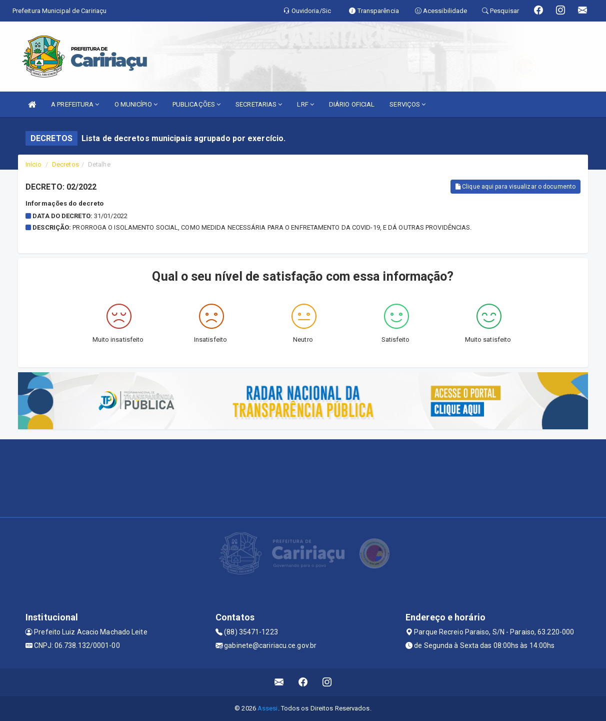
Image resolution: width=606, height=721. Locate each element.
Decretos (65, 164)
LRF (305, 104)
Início (34, 164)
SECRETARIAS (259, 104)
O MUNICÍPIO (136, 104)
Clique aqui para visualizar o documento (516, 186)
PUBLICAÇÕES (196, 104)
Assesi (268, 708)
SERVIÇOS (408, 104)
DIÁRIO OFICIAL (351, 104)
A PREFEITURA (75, 104)
